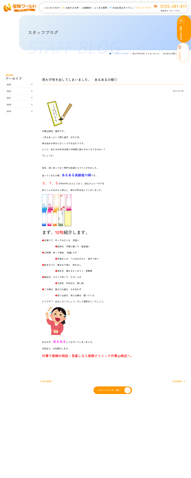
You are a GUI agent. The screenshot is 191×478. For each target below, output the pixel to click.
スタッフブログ (140, 7)
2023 (9, 84)
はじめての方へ (50, 7)
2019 (9, 111)
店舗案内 (84, 7)
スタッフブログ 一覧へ (109, 390)
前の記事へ (46, 381)
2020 (9, 104)
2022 (9, 91)
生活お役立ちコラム (119, 7)
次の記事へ (179, 381)
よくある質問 (98, 7)
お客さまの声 (69, 7)
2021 (9, 97)
